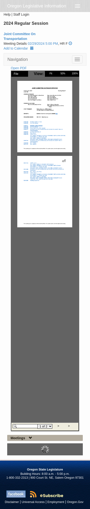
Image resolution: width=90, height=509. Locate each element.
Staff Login (21, 14)
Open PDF (19, 68)
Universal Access (33, 502)
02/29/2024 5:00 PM (43, 43)
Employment (56, 502)
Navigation (17, 59)
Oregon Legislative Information (36, 6)
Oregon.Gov (75, 502)
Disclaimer (12, 502)
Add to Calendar (19, 48)
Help (7, 14)
